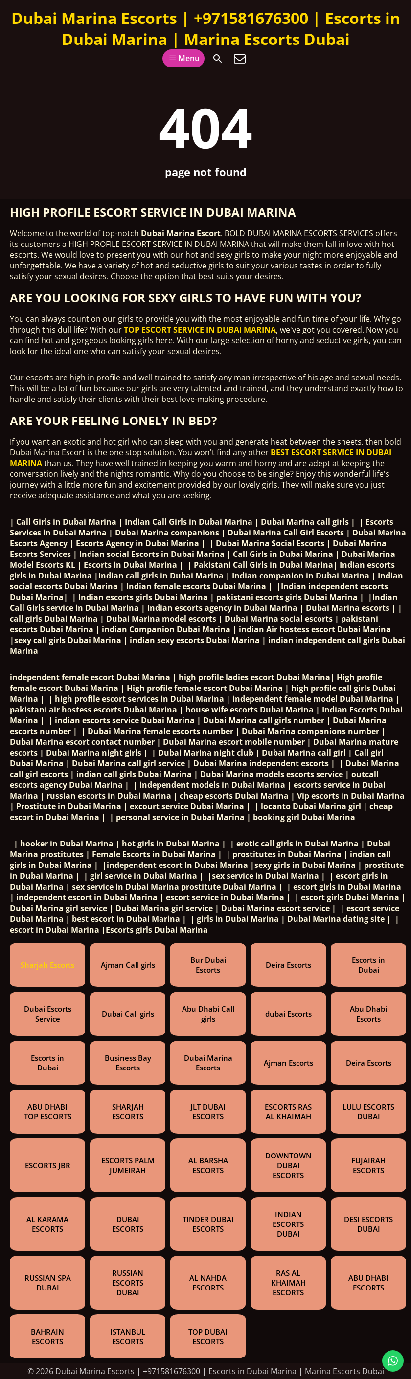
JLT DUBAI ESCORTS (208, 1111)
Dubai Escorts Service (47, 1013)
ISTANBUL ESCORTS (127, 1336)
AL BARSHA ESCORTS (208, 1165)
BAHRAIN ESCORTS (47, 1336)
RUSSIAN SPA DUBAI (47, 1282)
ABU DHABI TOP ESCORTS (47, 1111)
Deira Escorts (288, 965)
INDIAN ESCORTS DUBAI (288, 1224)
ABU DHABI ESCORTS (368, 1282)
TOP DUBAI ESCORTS (208, 1336)
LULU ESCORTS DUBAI (368, 1111)
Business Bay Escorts (128, 1062)
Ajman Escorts (288, 1063)
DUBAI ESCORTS (127, 1224)
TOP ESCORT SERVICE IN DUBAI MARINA (200, 329)
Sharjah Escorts (47, 965)
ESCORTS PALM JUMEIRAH (128, 1165)
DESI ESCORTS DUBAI (368, 1224)
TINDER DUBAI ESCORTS (208, 1224)
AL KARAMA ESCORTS (47, 1224)
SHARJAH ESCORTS (128, 1111)
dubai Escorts (288, 1014)
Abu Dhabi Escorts (368, 1013)
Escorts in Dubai (368, 965)
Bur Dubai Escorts (208, 965)
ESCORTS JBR (47, 1165)
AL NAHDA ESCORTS (208, 1282)
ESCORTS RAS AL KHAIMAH (288, 1111)
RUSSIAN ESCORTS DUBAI (127, 1282)
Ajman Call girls (128, 965)
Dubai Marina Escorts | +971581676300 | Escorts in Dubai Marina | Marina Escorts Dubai (205, 28)
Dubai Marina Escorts (208, 1062)
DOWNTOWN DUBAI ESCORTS (288, 1165)
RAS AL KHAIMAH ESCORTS (288, 1282)
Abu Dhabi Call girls (208, 1013)
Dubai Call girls (128, 1014)
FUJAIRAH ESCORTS (368, 1165)
